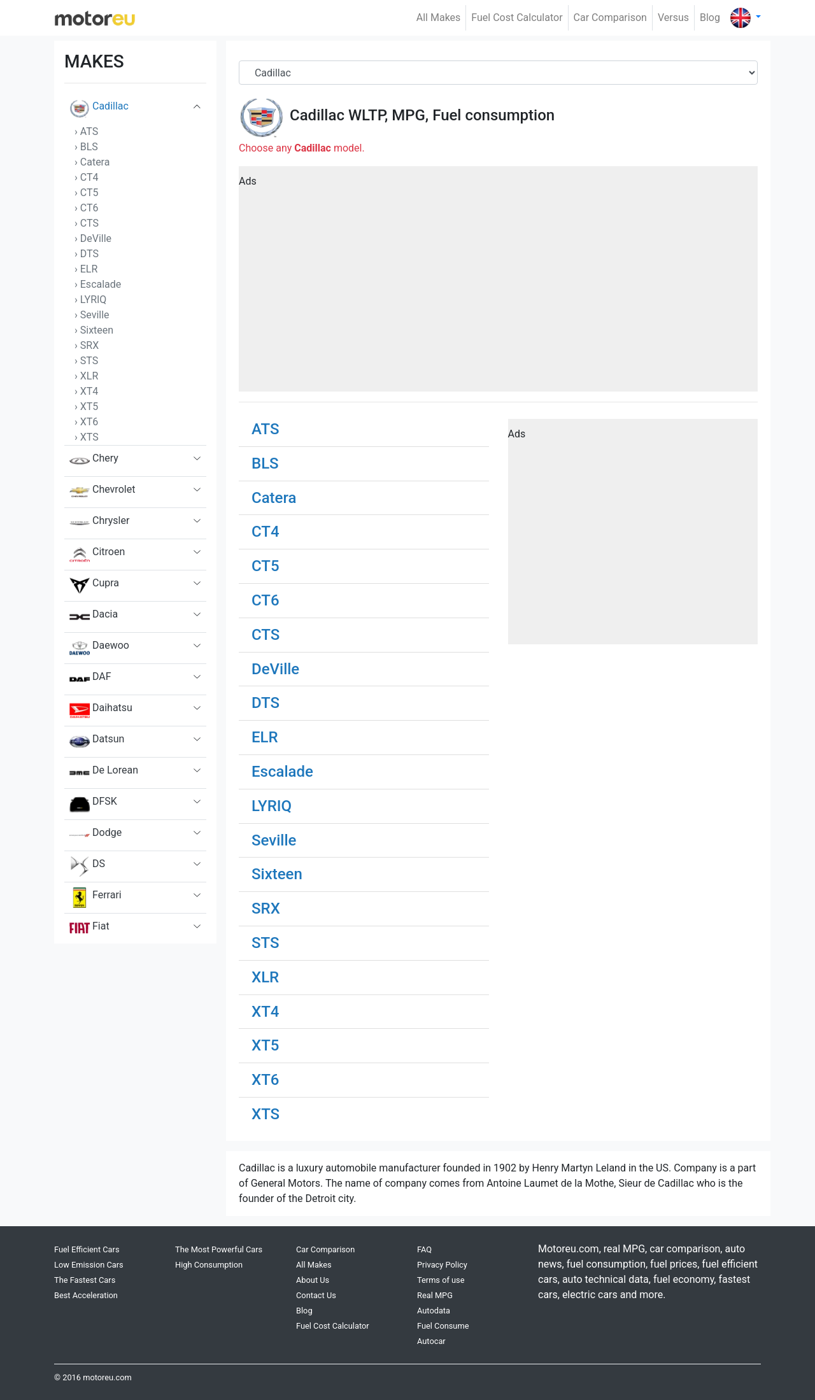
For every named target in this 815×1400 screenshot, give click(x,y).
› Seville (92, 315)
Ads (248, 181)
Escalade (282, 772)
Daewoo (99, 648)
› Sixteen (93, 330)
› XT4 (86, 391)
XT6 (265, 1080)
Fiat (89, 929)
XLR (265, 977)
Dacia (93, 617)
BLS (265, 463)
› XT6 (86, 422)
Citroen (97, 554)
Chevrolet (102, 492)
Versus (673, 17)
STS (266, 943)
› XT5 (86, 406)
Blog (710, 17)
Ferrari (95, 897)
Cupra (94, 586)
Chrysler (99, 523)
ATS (265, 429)
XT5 (265, 1045)
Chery (93, 461)
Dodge (95, 835)
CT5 (266, 566)
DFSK (93, 804)
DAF (90, 679)
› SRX (86, 345)
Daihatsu (100, 710)
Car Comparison (610, 17)
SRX (266, 908)
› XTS (86, 437)
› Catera (92, 162)
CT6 (266, 600)
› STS (86, 361)
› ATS (86, 131)
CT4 (266, 532)
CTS (266, 635)
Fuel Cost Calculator (516, 17)
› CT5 (86, 193)
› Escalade (97, 284)
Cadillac (99, 109)
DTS (266, 703)
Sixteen (277, 874)
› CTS (86, 223)
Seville (274, 840)
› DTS (86, 254)
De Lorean (103, 773)
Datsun (96, 742)
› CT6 (86, 208)
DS (87, 866)
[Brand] (498, 72)
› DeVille (92, 238)
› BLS (86, 147)
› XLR (86, 376)
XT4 (265, 1012)
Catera (274, 498)
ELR (265, 737)
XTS (266, 1114)
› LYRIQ (90, 299)
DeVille (275, 669)
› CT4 (86, 177)
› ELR (85, 269)
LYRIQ (272, 806)
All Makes (438, 17)
